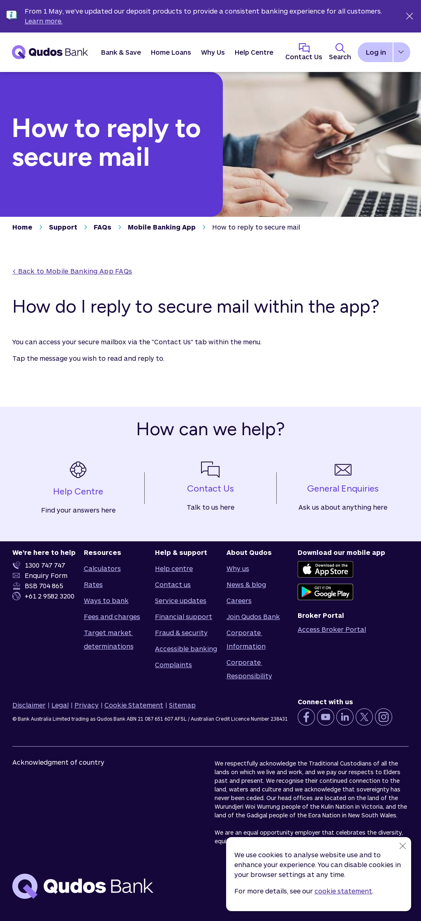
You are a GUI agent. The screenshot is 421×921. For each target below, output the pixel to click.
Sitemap (182, 705)
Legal (60, 705)
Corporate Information (246, 639)
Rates (93, 584)
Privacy (86, 705)
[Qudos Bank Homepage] (50, 52)
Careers (239, 600)
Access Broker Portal (332, 629)
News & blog (246, 584)
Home (22, 227)
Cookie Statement (133, 705)
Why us (238, 568)
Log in (376, 52)
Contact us (173, 584)
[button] (121, 52)
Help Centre (254, 52)
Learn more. (43, 21)
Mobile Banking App (162, 227)
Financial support (183, 616)
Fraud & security (181, 632)
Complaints (173, 664)
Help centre (174, 568)
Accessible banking (186, 648)
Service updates (180, 600)
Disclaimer (29, 705)
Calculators (102, 568)
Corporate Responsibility (249, 669)
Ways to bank (106, 600)
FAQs (102, 227)
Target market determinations (109, 639)
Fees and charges (112, 616)
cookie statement (343, 891)
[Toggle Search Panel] (340, 52)
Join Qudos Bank (253, 616)
